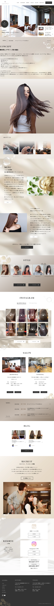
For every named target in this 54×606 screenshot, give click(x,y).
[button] (42, 264)
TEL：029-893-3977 (37, 587)
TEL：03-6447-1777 (19, 587)
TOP (18, 2)
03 (5, 35)
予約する (5, 24)
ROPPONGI (19, 284)
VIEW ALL (27, 450)
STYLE (32, 2)
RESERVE (49, 2)
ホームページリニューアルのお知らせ (21, 40)
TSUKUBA (34, 284)
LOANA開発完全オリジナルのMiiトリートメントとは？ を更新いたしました (38, 409)
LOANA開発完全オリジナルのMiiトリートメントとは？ (18, 442)
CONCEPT (22, 2)
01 (2, 35)
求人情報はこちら (27, 478)
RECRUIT (42, 2)
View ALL (49, 40)
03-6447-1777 (34, 562)
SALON (36, 2)
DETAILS (10, 392)
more (8, 202)
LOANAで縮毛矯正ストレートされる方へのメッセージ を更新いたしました (38, 415)
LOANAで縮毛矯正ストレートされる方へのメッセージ (35, 442)
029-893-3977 (34, 566)
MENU (27, 2)
